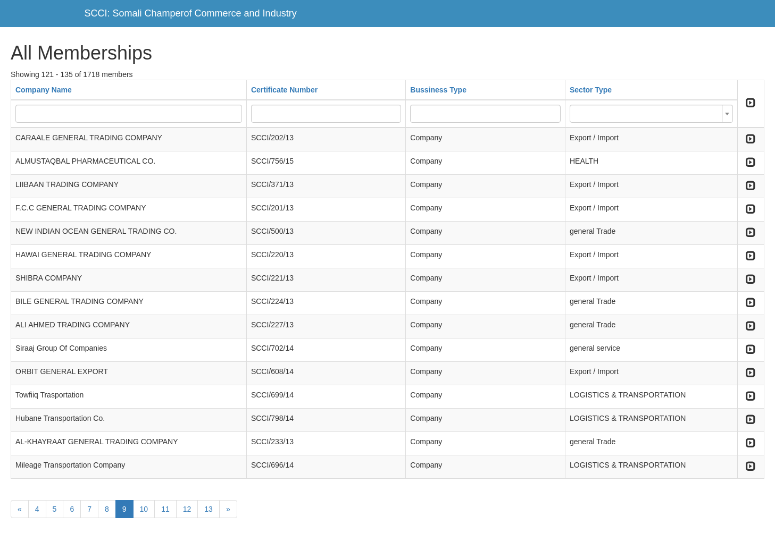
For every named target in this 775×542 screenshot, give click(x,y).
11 (165, 509)
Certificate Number (284, 90)
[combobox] (651, 114)
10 (144, 509)
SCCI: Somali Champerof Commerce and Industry (191, 13)
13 (208, 509)
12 (187, 509)
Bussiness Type (438, 90)
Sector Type (591, 90)
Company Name (43, 90)
